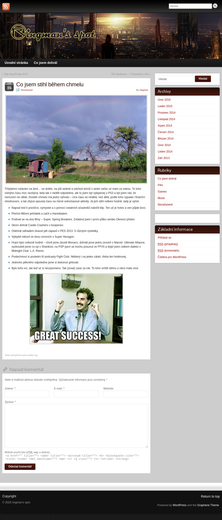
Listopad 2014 (166, 119)
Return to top (210, 496)
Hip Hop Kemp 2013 (16, 74)
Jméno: (10, 388)
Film (160, 185)
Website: (108, 388)
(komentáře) (168, 250)
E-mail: (59, 388)
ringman (143, 89)
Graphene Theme (208, 505)
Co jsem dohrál (167, 178)
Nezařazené (27, 89)
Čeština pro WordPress (172, 257)
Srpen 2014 (165, 125)
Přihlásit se (164, 237)
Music (161, 198)
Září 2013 (164, 158)
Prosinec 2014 (167, 112)
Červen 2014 (166, 132)
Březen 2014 (165, 138)
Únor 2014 (164, 145)
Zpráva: (10, 402)
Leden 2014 (165, 151)
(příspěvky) (168, 244)
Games (162, 191)
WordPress (179, 505)
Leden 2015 (165, 106)
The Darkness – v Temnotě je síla (129, 74)
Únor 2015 (164, 99)
